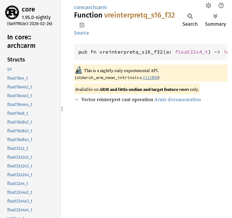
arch (91, 7)
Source (81, 33)
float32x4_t (191, 52)
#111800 (150, 77)
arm (102, 7)
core (28, 9)
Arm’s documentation (177, 99)
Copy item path (82, 25)
